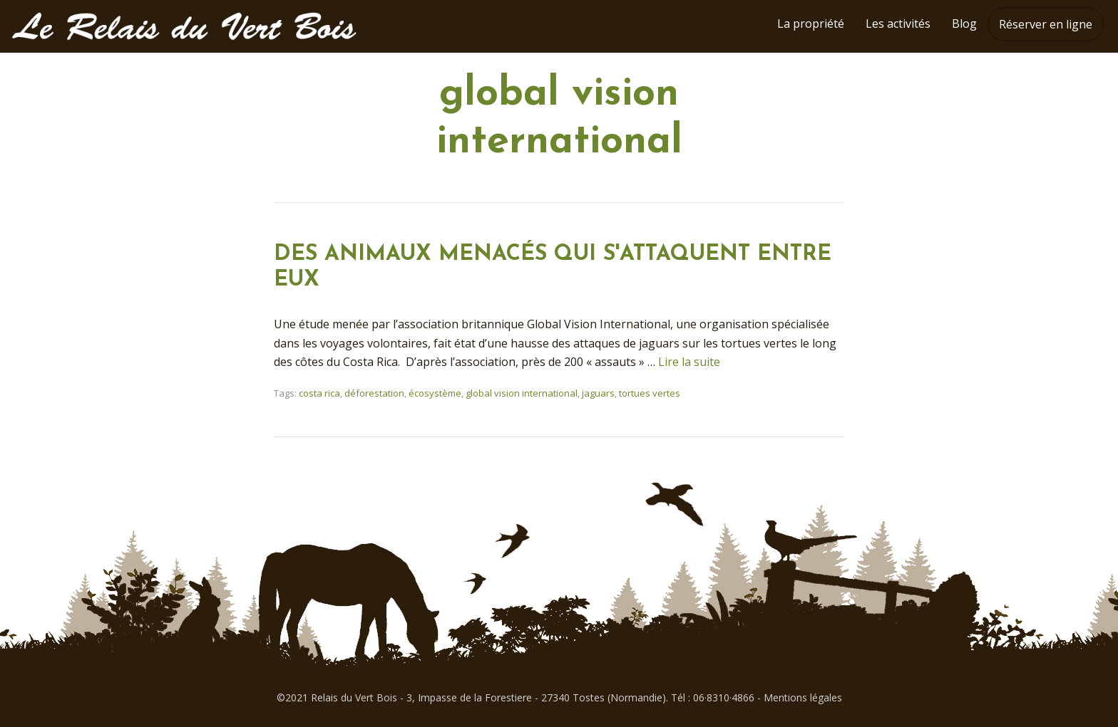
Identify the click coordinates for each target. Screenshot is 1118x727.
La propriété (810, 23)
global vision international (522, 393)
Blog (964, 23)
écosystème (435, 393)
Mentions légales (803, 697)
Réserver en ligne (1045, 24)
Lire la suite (689, 362)
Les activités (898, 23)
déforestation (374, 393)
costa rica (319, 393)
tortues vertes (649, 393)
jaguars (598, 393)
